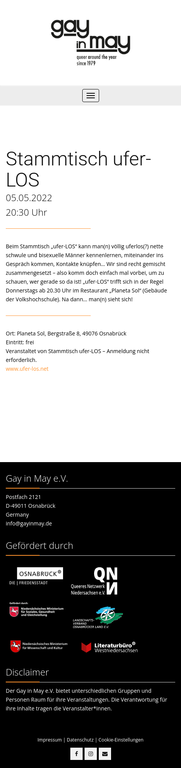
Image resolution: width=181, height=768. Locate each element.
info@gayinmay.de (29, 523)
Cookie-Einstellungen (120, 740)
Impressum (50, 740)
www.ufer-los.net (27, 368)
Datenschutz (80, 740)
